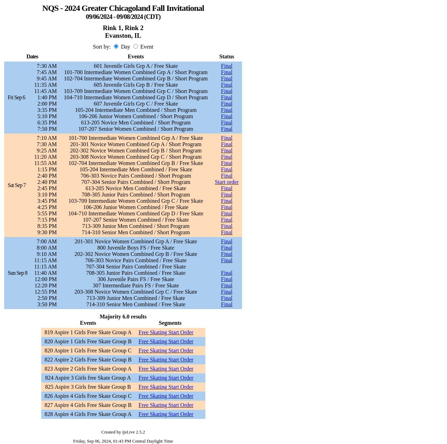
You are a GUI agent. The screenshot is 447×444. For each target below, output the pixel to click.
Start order (227, 182)
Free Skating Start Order (166, 332)
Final (227, 66)
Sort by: (102, 47)
